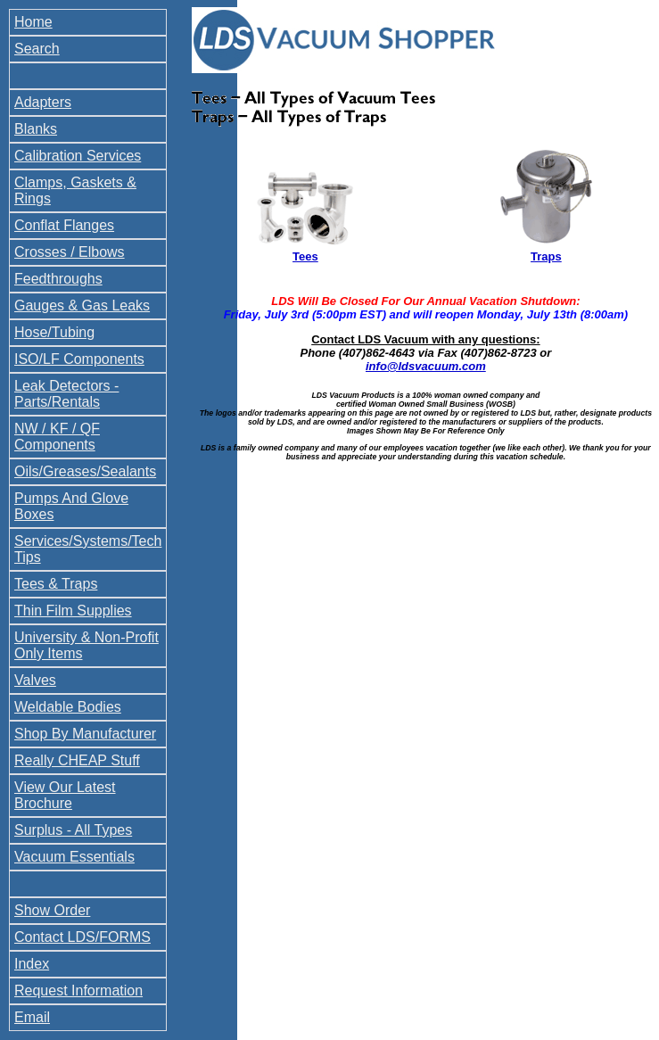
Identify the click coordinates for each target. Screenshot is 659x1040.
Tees (305, 256)
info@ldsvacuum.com (426, 366)
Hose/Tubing (54, 332)
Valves (35, 680)
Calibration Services (77, 155)
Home (33, 21)
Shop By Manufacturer (85, 733)
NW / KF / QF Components (57, 436)
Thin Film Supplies (73, 610)
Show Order (52, 910)
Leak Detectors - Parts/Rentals (66, 393)
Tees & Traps (55, 583)
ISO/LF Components (79, 359)
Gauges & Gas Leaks (82, 305)
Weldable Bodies (67, 706)
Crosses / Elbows (69, 252)
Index (31, 963)
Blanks (35, 128)
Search (37, 48)
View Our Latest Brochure (65, 795)
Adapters (42, 102)
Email (32, 1017)
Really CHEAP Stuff (77, 760)
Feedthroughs (58, 278)
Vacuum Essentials (74, 856)
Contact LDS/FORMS (82, 937)
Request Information (78, 990)
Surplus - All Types (73, 830)
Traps (546, 256)
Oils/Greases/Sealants (85, 471)
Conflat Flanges (64, 225)
